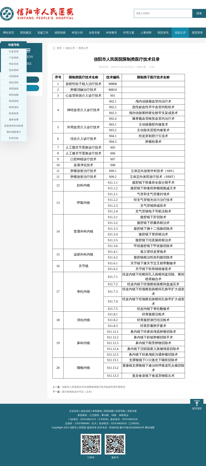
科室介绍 (77, 32)
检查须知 (14, 107)
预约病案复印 (14, 132)
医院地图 (109, 411)
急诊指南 (14, 70)
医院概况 (25, 32)
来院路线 (97, 411)
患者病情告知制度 (13, 125)
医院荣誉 (197, 32)
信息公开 (180, 32)
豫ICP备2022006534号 (131, 427)
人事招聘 (145, 32)
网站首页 (8, 32)
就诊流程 (85, 411)
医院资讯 (163, 32)
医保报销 (14, 101)
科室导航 (120, 411)
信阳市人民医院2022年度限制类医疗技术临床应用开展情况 (93, 387)
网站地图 (149, 427)
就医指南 (60, 32)
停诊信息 (14, 63)
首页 (59, 48)
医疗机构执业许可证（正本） (77, 391)
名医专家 (94, 32)
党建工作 (42, 32)
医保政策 (14, 113)
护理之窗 (128, 32)
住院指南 (14, 76)
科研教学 (111, 32)
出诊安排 (74, 411)
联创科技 (114, 427)
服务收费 (14, 119)
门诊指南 (14, 57)
